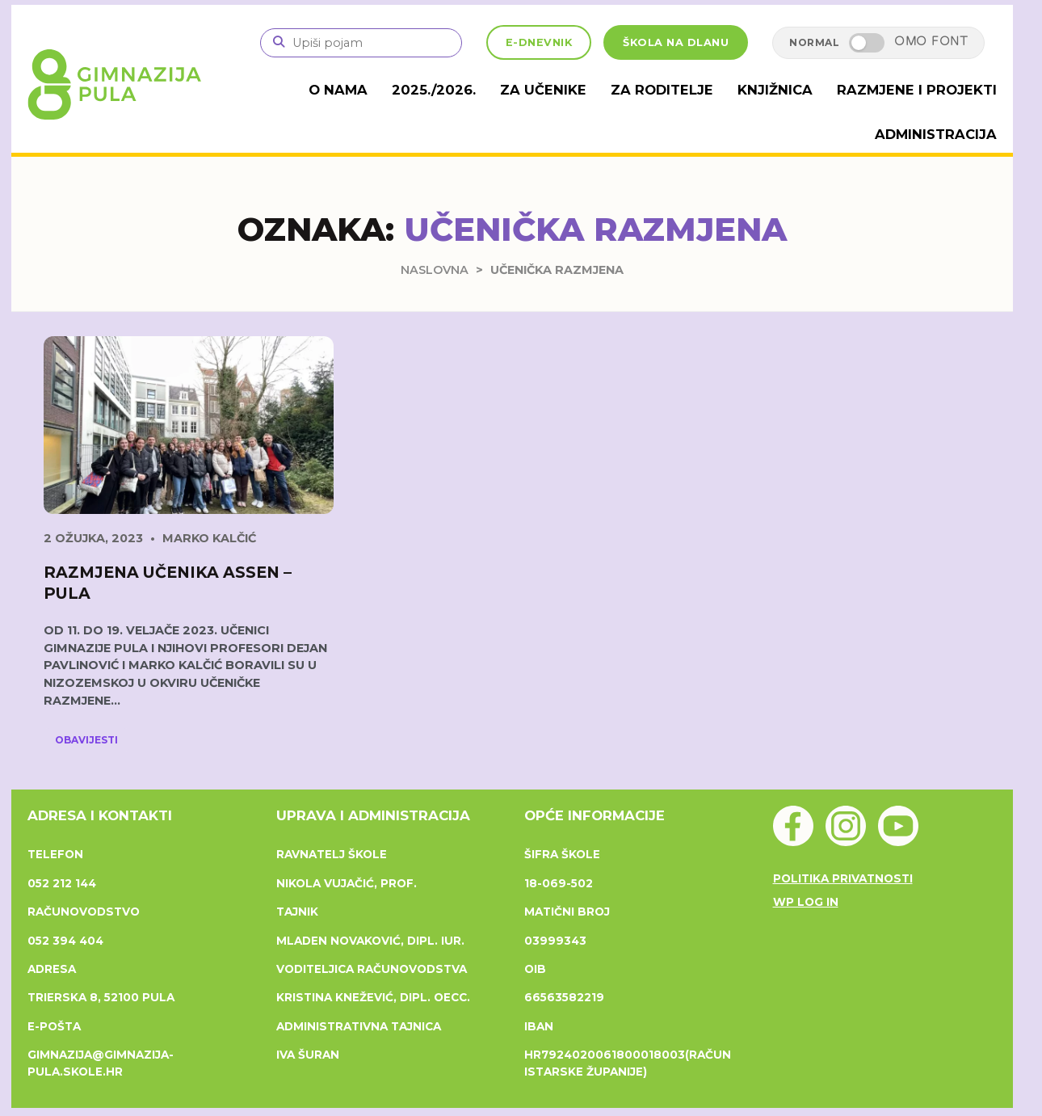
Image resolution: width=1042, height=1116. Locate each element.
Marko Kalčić (209, 537)
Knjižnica (786, 89)
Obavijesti (86, 739)
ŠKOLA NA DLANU (676, 42)
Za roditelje (677, 89)
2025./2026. (461, 89)
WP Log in (805, 900)
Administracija (938, 133)
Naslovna (434, 268)
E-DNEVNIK (539, 42)
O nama (368, 89)
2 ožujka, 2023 (93, 537)
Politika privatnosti (843, 877)
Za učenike (565, 89)
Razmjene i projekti (922, 89)
